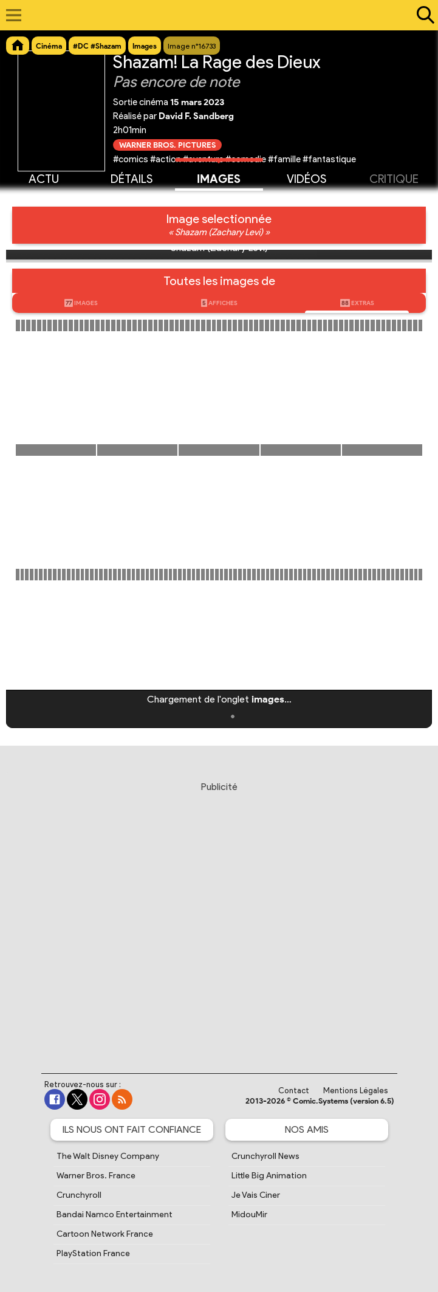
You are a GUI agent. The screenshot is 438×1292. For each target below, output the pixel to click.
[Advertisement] (219, 916)
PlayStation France (93, 1253)
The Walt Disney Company (107, 1156)
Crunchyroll (78, 1195)
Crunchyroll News (265, 1156)
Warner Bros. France (95, 1175)
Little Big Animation (269, 1175)
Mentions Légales (355, 1090)
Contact (293, 1090)
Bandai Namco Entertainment (114, 1214)
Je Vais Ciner (255, 1195)
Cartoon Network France (104, 1234)
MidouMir (249, 1214)
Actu (44, 178)
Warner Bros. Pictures (167, 144)
